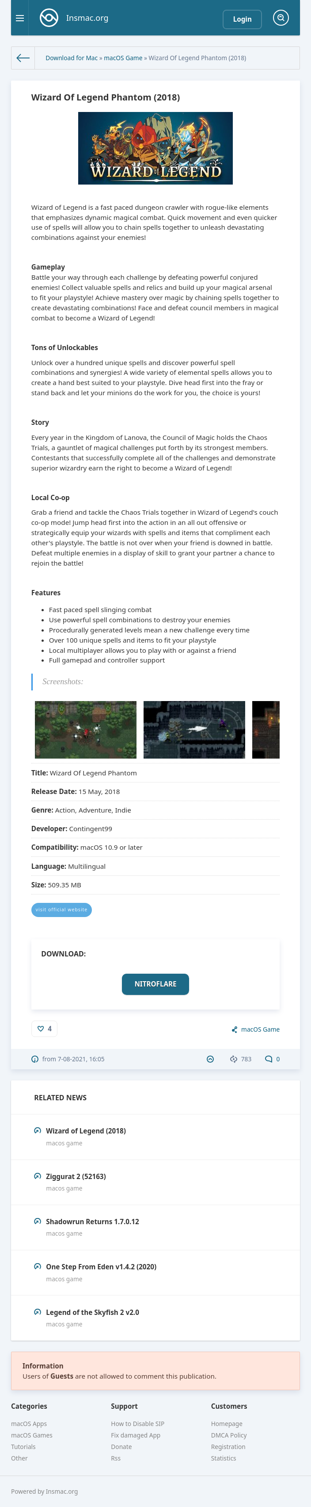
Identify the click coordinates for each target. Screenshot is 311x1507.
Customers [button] (229, 1406)
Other (19, 1458)
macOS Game (123, 58)
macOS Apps (29, 1423)
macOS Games (32, 1435)
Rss (116, 1458)
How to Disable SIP (137, 1423)
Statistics (223, 1458)
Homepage (227, 1423)
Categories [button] (29, 1406)
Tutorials (23, 1446)
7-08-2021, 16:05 (81, 1059)
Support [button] (124, 1406)
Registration (228, 1446)
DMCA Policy (229, 1435)
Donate (121, 1446)
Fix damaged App (135, 1435)
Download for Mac (72, 58)
